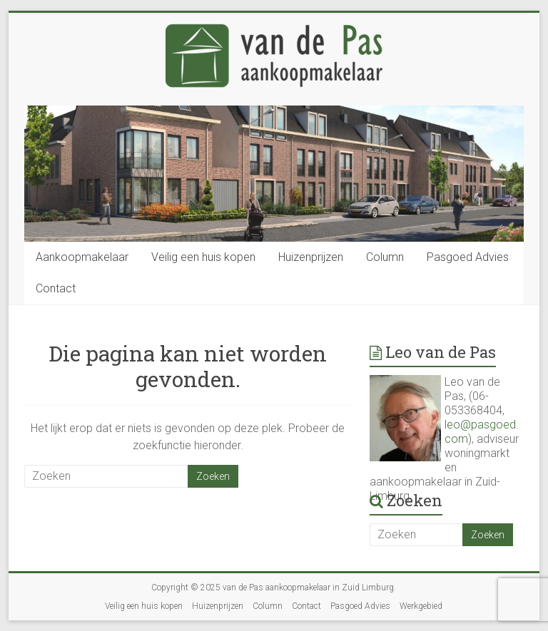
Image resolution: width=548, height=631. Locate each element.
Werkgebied (421, 606)
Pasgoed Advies (468, 257)
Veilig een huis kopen (203, 257)
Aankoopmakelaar (82, 257)
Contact (56, 288)
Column (385, 257)
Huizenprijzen (310, 257)
